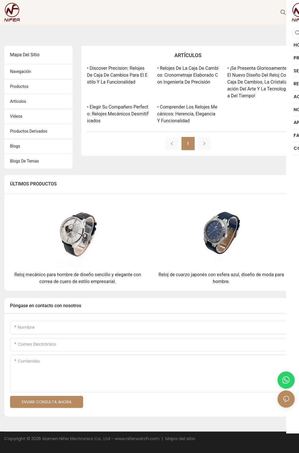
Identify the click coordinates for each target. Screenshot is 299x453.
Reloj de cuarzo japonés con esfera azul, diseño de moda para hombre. (221, 278)
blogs (15, 146)
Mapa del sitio (179, 438)
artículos (18, 101)
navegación (20, 71)
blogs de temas (24, 161)
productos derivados (28, 131)
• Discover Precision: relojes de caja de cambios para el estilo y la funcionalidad (117, 75)
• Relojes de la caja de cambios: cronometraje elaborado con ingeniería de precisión (187, 75)
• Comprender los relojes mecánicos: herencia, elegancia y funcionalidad (187, 113)
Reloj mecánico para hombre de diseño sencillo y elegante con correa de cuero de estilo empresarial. (77, 278)
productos (19, 86)
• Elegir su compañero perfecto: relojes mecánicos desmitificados (117, 113)
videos (16, 116)
